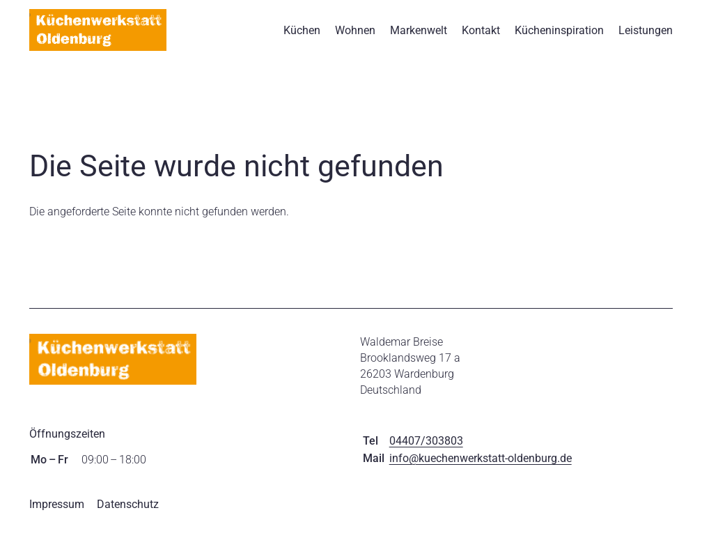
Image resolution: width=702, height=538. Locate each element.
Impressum (56, 514)
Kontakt (481, 35)
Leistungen (645, 35)
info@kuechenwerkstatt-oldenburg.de (480, 468)
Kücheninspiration (559, 35)
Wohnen (355, 35)
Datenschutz (128, 514)
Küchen (301, 35)
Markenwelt (418, 35)
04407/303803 (426, 451)
